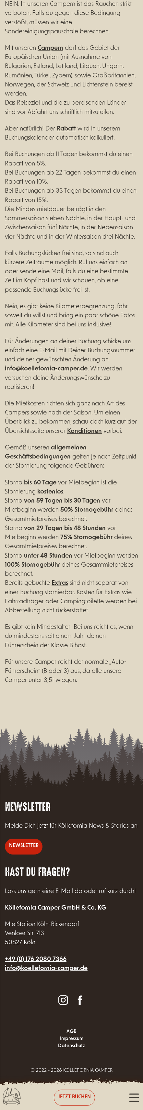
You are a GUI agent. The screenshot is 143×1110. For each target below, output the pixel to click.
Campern (50, 48)
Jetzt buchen (74, 1097)
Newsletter (24, 846)
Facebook (79, 999)
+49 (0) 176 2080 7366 (35, 960)
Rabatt (66, 129)
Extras (60, 583)
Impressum (71, 1038)
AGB (71, 1031)
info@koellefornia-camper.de (46, 369)
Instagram (63, 999)
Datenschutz (71, 1046)
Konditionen (84, 431)
